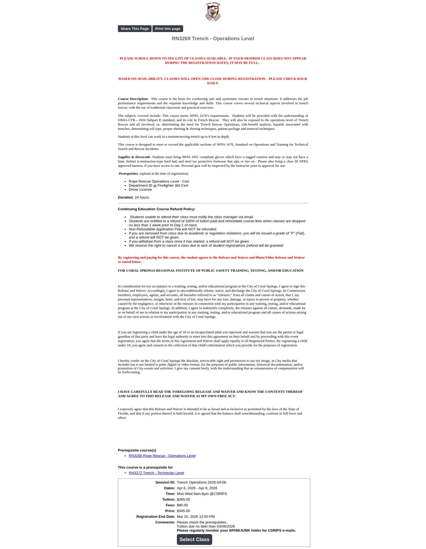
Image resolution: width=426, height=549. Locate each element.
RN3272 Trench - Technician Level (156, 473)
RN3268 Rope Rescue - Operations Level (162, 456)
